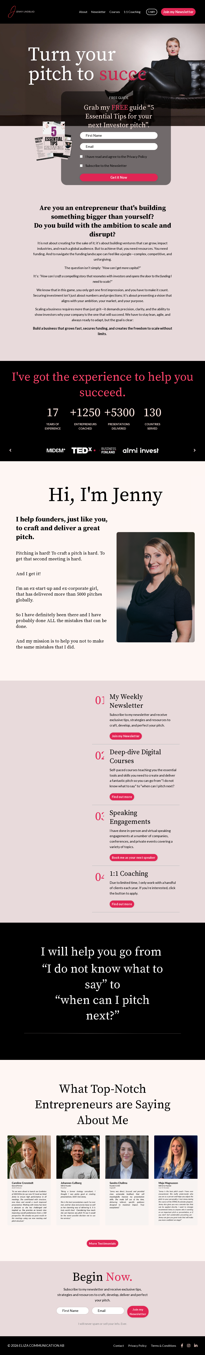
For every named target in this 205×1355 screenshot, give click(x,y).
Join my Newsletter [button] (178, 12)
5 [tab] (110, 450)
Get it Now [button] (118, 177)
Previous (10, 450)
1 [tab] (89, 450)
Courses (114, 11)
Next (195, 450)
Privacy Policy (137, 1346)
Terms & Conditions (163, 1346)
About (83, 11)
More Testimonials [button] (102, 1243)
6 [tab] (115, 450)
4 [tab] (105, 450)
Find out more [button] (122, 797)
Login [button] (151, 11)
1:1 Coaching (132, 11)
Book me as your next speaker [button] (133, 857)
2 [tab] (95, 450)
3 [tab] (100, 450)
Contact (118, 1346)
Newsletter (98, 11)
